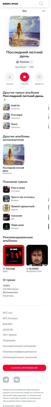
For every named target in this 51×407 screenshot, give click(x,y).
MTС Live (7, 313)
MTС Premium (10, 318)
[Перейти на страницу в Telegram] (6, 380)
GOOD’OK (8, 329)
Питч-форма (9, 335)
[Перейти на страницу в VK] (17, 380)
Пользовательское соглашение (19, 346)
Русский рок (20, 67)
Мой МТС (8, 324)
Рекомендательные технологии (20, 357)
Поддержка (9, 340)
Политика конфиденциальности (20, 351)
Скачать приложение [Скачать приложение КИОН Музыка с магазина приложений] (24, 368)
